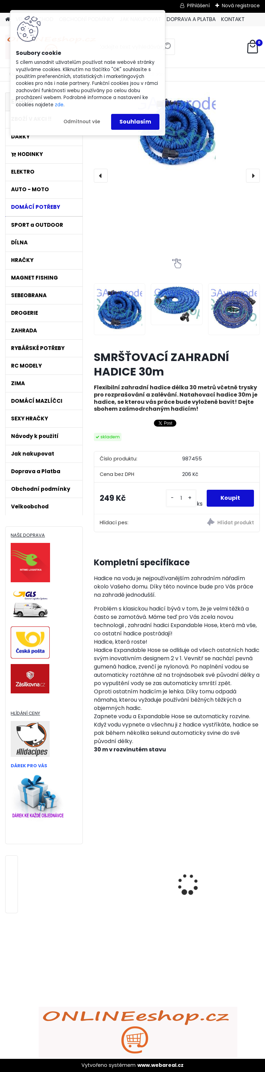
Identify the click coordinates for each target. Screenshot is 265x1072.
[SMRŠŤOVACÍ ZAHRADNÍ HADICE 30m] (177, 131)
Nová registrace (241, 5)
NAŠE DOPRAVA (28, 535)
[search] (167, 49)
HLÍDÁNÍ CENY (25, 713)
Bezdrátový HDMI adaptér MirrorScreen (219, 862)
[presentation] (101, 176)
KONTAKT (233, 19)
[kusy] (181, 498)
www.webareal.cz (160, 1065)
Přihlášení (198, 5)
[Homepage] (7, 19)
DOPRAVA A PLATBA (191, 19)
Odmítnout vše (81, 121)
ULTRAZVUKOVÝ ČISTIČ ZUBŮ (129, 860)
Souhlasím (135, 122)
